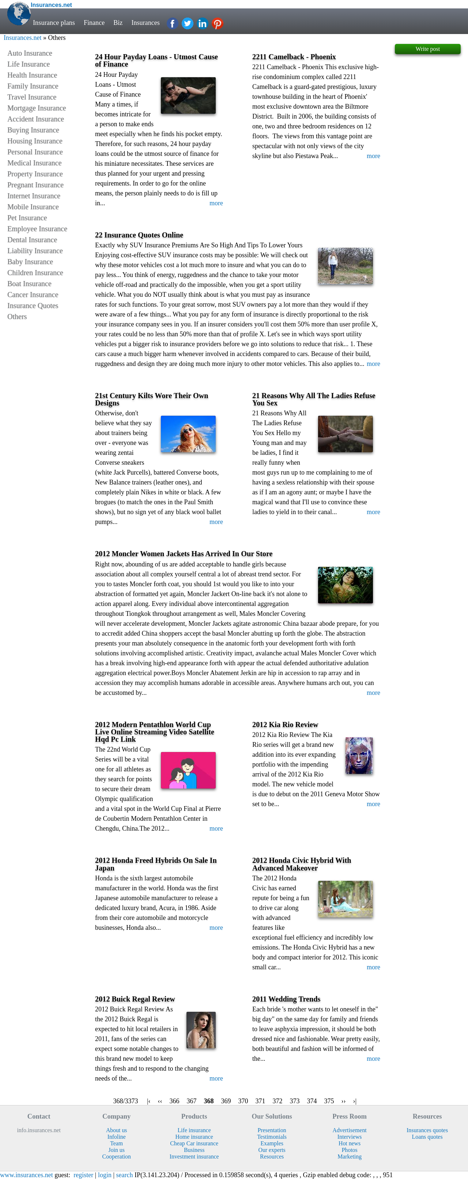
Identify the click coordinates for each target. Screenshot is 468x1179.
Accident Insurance (35, 119)
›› (343, 1101)
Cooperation (116, 1156)
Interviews (349, 1137)
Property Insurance (35, 174)
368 (209, 1101)
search (124, 1175)
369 (226, 1101)
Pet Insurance (27, 218)
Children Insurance (35, 273)
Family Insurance (32, 86)
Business (194, 1150)
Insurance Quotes (32, 306)
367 (192, 1101)
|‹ (149, 1101)
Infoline (116, 1137)
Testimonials (272, 1137)
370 (243, 1101)
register (83, 1175)
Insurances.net (22, 37)
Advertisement (350, 1130)
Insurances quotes (427, 1130)
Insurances (146, 22)
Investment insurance (194, 1156)
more (216, 203)
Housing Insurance (35, 141)
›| (355, 1101)
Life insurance (194, 1130)
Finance (94, 22)
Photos (350, 1150)
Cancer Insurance (32, 295)
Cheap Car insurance (194, 1143)
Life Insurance (28, 64)
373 (295, 1101)
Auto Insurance (29, 53)
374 (312, 1101)
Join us (116, 1150)
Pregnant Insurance (35, 185)
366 (175, 1101)
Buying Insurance (33, 130)
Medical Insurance (34, 163)
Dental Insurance (32, 240)
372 (278, 1101)
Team (116, 1143)
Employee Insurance (37, 229)
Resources (272, 1156)
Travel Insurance (31, 97)
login (105, 1175)
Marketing (349, 1156)
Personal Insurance (35, 152)
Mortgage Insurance (36, 108)
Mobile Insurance (33, 207)
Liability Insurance (35, 251)
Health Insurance (32, 75)
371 (260, 1101)
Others (17, 316)
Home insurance (194, 1137)
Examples (271, 1143)
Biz (118, 22)
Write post (428, 49)
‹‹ (160, 1101)
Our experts (272, 1150)
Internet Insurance (33, 196)
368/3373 (126, 1101)
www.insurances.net (26, 1175)
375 (329, 1101)
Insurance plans (54, 22)
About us (116, 1130)
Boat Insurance (29, 284)
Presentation (272, 1130)
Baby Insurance (30, 262)
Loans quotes (427, 1137)
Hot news (350, 1143)
